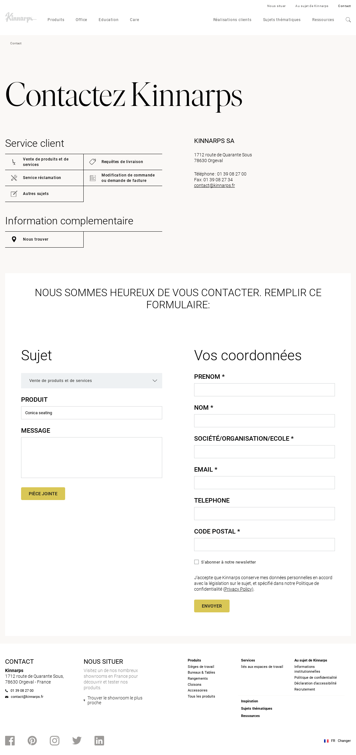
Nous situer (276, 6)
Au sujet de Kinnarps (312, 6)
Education (108, 20)
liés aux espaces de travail (262, 667)
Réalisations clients (232, 20)
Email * (205, 469)
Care (134, 20)
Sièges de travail (201, 667)
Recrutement (304, 689)
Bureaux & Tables (201, 672)
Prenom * (209, 376)
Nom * (203, 407)
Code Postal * (217, 531)
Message (35, 430)
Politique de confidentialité (315, 678)
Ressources (323, 20)
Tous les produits (201, 696)
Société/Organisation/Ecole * (244, 438)
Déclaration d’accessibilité (315, 683)
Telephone (212, 500)
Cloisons (194, 685)
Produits (56, 20)
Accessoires (198, 690)
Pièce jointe (43, 493)
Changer (344, 741)
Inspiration (249, 701)
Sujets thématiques (282, 20)
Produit (34, 399)
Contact (344, 6)
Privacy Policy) (239, 589)
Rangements (198, 679)
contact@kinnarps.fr (214, 185)
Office (81, 20)
